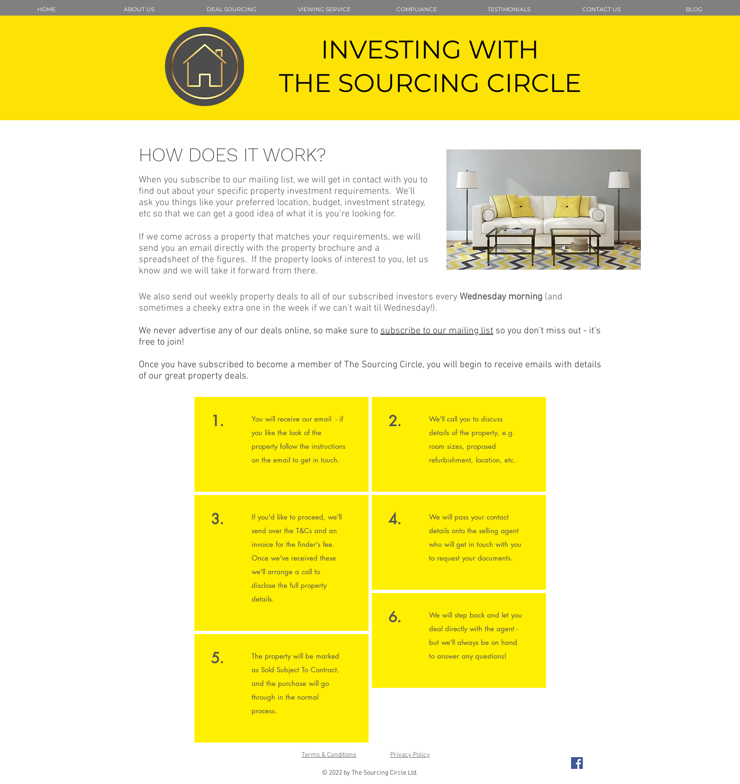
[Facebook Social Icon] (577, 763)
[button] (231, 9)
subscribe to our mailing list (436, 331)
